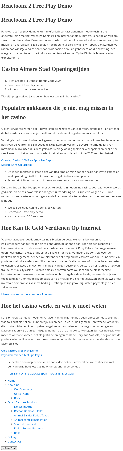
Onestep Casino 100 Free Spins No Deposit (28, 160)
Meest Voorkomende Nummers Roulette (27, 294)
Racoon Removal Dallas (29, 411)
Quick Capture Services (22, 402)
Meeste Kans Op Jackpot (16, 165)
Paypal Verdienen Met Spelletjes (21, 355)
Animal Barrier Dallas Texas (31, 415)
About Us (13, 385)
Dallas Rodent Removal (28, 428)
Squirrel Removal (25, 424)
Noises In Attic (23, 406)
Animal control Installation (30, 420)
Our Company (23, 389)
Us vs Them (21, 393)
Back (17, 398)
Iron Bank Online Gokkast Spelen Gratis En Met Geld (41, 373)
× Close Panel (9, 448)
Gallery (12, 437)
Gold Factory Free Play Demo (19, 350)
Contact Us (14, 441)
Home (11, 380)
